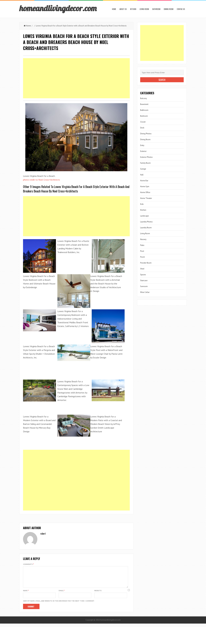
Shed (142, 269)
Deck (142, 128)
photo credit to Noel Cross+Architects (41, 179)
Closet (142, 122)
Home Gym (144, 186)
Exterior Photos (146, 157)
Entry (142, 145)
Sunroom (144, 286)
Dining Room (168, 9)
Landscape (144, 216)
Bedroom (144, 116)
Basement (144, 104)
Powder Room (145, 263)
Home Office (145, 192)
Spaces (143, 274)
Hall (141, 175)
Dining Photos (145, 133)
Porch (142, 257)
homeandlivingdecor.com (58, 8)
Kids (142, 204)
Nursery (143, 239)
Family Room (145, 163)
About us (123, 9)
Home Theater (146, 198)
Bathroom (156, 9)
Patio (142, 245)
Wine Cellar (144, 292)
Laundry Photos (146, 222)
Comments (28, 564)
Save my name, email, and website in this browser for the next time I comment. (59, 604)
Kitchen (133, 9)
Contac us (181, 9)
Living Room (144, 9)
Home (114, 9)
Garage (143, 169)
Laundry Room (146, 227)
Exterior (143, 151)
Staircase (143, 280)
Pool (142, 251)
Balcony (143, 98)
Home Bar (144, 180)
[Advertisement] (76, 78)
